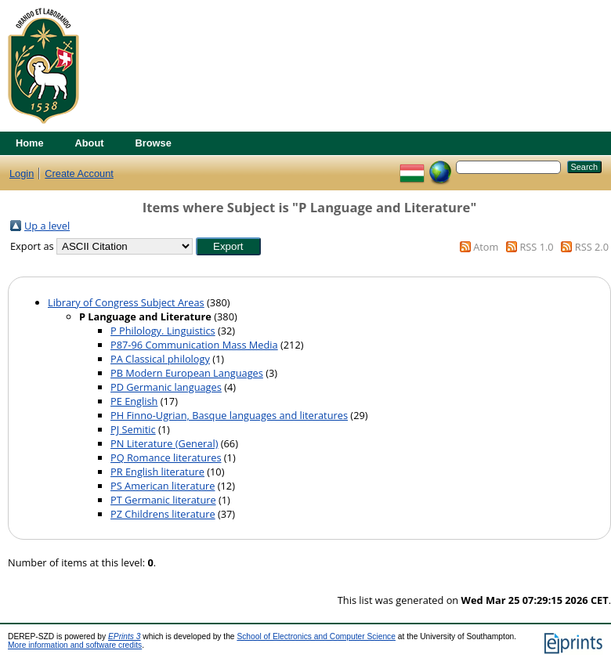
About (89, 143)
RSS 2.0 (592, 247)
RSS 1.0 (536, 247)
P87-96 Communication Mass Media (194, 345)
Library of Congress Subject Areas (126, 302)
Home (30, 143)
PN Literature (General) (164, 443)
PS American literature (162, 486)
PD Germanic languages (166, 387)
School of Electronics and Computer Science (316, 636)
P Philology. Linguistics (162, 331)
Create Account (79, 173)
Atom (485, 247)
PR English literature (157, 472)
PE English (133, 401)
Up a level (47, 226)
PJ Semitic (133, 429)
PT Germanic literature (163, 500)
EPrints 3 (124, 636)
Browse (154, 143)
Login (21, 173)
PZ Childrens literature (162, 514)
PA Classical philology (160, 359)
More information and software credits (75, 645)
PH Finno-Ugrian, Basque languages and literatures (229, 415)
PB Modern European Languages (186, 373)
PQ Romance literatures (166, 457)
